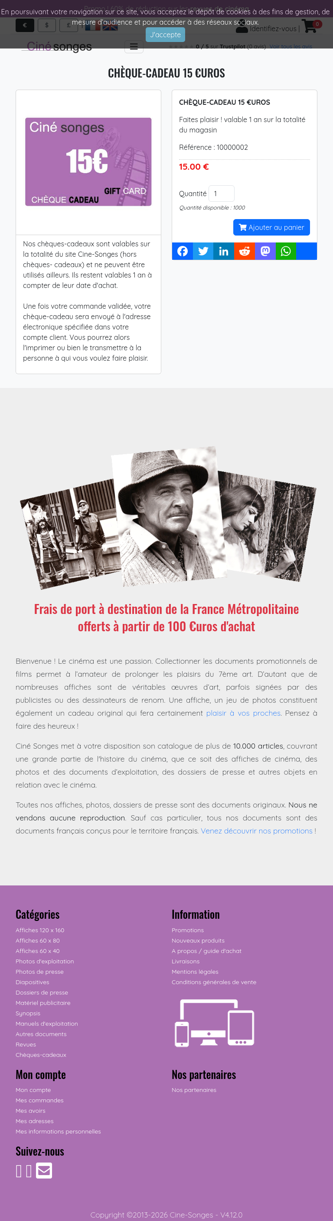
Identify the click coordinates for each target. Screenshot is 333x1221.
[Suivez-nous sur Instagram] (29, 1175)
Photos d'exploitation (45, 961)
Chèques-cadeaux (41, 1055)
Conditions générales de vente (214, 982)
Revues (26, 1044)
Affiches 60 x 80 (38, 940)
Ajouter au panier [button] (271, 227)
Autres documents (41, 1034)
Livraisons (185, 961)
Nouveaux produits (198, 940)
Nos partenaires (194, 1090)
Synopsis (28, 1013)
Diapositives (32, 982)
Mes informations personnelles (58, 1131)
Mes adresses (34, 1121)
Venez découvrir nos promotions (257, 830)
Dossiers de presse (42, 992)
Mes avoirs (31, 1110)
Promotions (188, 930)
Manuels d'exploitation (47, 1023)
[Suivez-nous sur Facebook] (19, 1175)
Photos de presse (40, 972)
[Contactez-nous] (44, 1175)
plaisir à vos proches (243, 712)
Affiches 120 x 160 (40, 930)
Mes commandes (40, 1100)
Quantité (193, 193)
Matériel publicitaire (43, 1003)
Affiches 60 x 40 (38, 951)
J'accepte (165, 34)
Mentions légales (195, 972)
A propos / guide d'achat (207, 951)
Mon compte (33, 1090)
